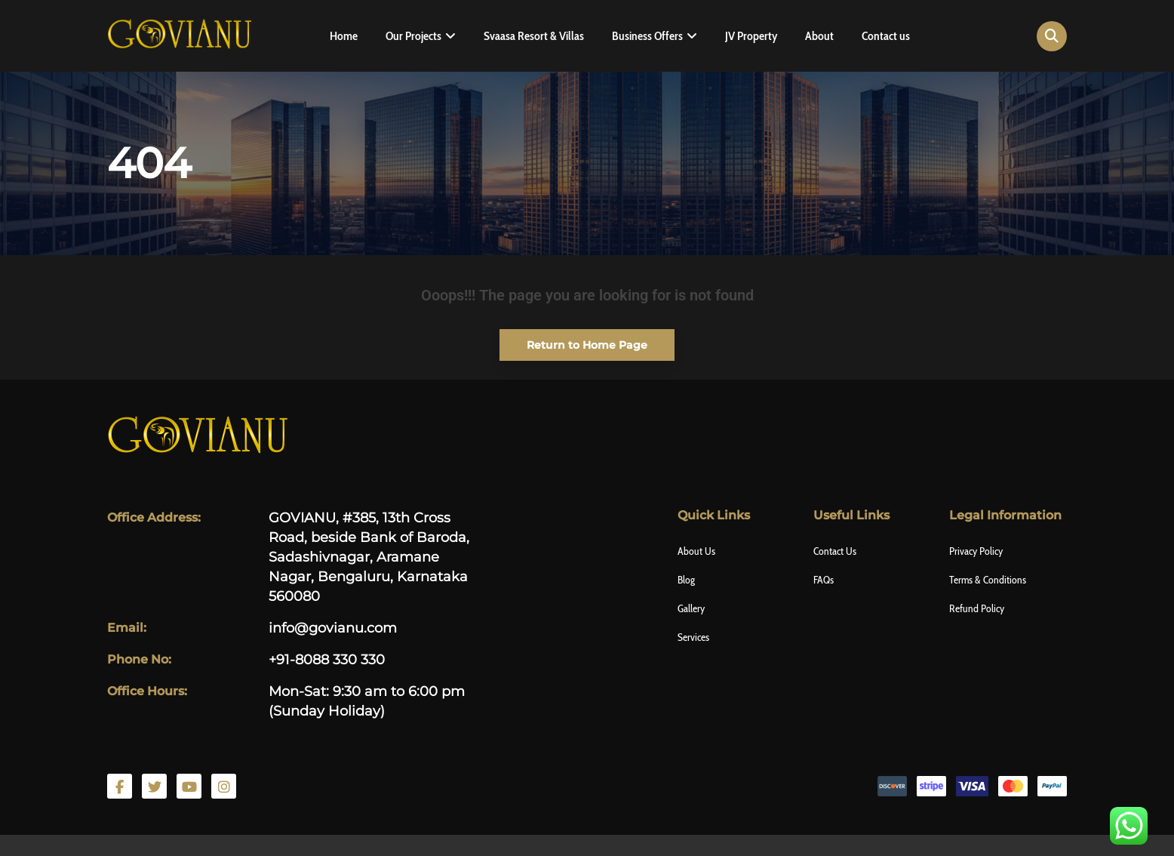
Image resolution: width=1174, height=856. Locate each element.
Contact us (886, 36)
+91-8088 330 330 (327, 659)
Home (344, 36)
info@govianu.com (333, 628)
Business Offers (647, 36)
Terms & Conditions (987, 580)
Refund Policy (976, 608)
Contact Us (834, 551)
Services (693, 637)
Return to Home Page (573, 340)
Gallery (691, 608)
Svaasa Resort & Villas (534, 36)
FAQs (823, 580)
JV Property (751, 36)
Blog (686, 580)
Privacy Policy (976, 551)
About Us (696, 551)
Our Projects (413, 36)
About (819, 36)
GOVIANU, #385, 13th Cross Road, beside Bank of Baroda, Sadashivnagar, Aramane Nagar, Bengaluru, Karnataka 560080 (369, 557)
